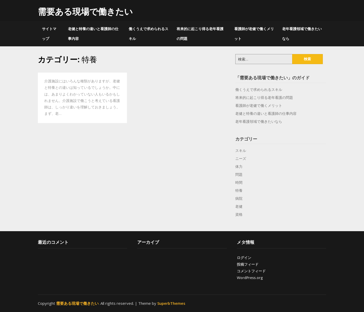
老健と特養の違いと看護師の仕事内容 (93, 33)
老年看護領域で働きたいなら (302, 33)
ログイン (244, 257)
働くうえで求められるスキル (148, 33)
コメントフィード (251, 270)
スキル (240, 150)
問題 (238, 174)
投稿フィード (247, 264)
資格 (238, 214)
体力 (238, 166)
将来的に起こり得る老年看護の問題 (200, 33)
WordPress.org (250, 277)
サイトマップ (49, 33)
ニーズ (240, 158)
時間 (238, 182)
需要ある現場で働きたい (85, 11)
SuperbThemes (171, 303)
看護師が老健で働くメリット (254, 33)
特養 (238, 190)
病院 (238, 198)
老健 (238, 206)
